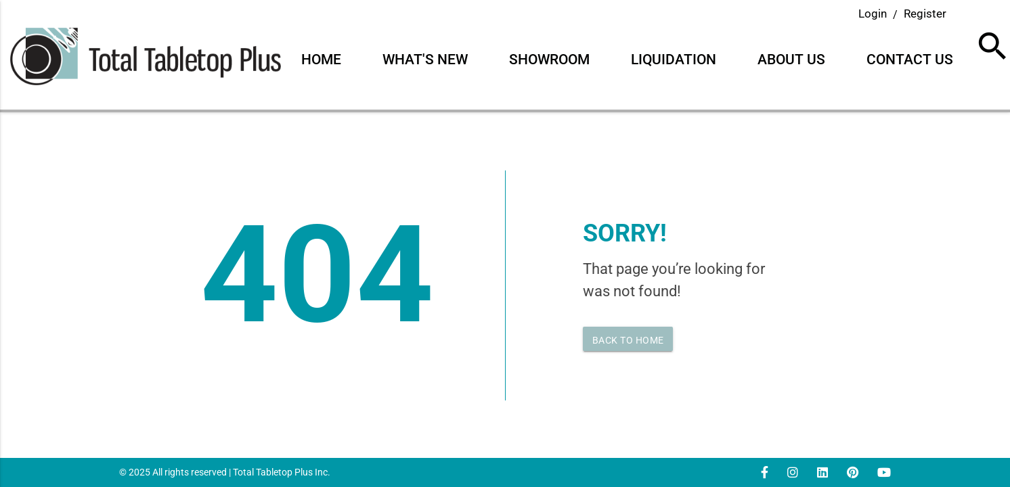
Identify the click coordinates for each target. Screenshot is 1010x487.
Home (321, 59)
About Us (791, 59)
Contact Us (909, 59)
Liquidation (673, 59)
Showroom (549, 59)
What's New (425, 59)
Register (925, 13)
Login (872, 13)
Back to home (628, 340)
